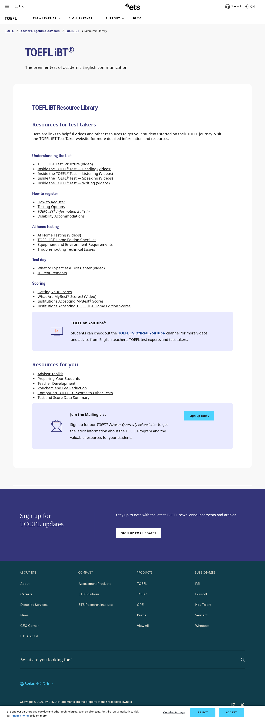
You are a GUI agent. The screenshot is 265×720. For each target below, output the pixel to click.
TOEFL (142, 584)
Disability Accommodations (61, 216)
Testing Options (51, 206)
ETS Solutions (89, 594)
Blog (137, 18)
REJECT (203, 712)
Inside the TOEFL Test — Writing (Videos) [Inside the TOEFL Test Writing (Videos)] (73, 183)
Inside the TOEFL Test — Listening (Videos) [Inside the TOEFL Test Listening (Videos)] (75, 173)
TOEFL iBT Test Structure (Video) (65, 164)
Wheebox (202, 626)
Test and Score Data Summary (63, 397)
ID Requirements (52, 272)
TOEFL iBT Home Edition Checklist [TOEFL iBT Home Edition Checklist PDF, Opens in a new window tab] (66, 239)
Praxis (141, 615)
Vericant (201, 615)
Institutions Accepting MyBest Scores (70, 301)
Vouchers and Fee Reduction (62, 388)
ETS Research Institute (96, 605)
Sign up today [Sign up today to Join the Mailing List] (199, 416)
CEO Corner (29, 626)
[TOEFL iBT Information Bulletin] (63, 211)
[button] (47, 18)
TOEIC (142, 594)
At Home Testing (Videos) (59, 235)
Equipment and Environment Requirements (75, 244)
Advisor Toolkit (50, 373)
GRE (140, 605)
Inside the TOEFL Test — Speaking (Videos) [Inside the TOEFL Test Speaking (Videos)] (75, 178)
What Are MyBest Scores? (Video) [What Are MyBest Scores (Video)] (66, 296)
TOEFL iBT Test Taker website (64, 138)
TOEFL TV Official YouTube (141, 333)
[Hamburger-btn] (7, 6)
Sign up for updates (138, 533)
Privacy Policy (20, 715)
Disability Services (34, 605)
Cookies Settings (174, 712)
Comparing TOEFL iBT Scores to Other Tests (75, 392)
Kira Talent (203, 605)
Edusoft (201, 594)
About (25, 584)
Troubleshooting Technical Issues (66, 249)
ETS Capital (29, 636)
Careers (26, 594)
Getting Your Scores (54, 291)
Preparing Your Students (58, 378)
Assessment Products (95, 584)
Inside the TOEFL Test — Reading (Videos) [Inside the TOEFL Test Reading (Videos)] (74, 168)
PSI (197, 584)
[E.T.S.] (132, 6)
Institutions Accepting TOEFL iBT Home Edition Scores (83, 306)
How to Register (51, 202)
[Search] (242, 660)
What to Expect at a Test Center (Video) (71, 268)
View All (143, 626)
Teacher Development (56, 383)
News (24, 615)
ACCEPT (231, 712)
